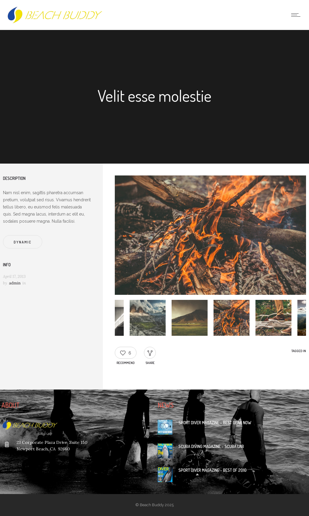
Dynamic (23, 242)
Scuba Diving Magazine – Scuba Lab (211, 446)
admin (15, 283)
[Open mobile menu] (297, 15)
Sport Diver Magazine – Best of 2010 (212, 470)
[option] (210, 236)
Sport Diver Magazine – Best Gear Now (214, 422)
